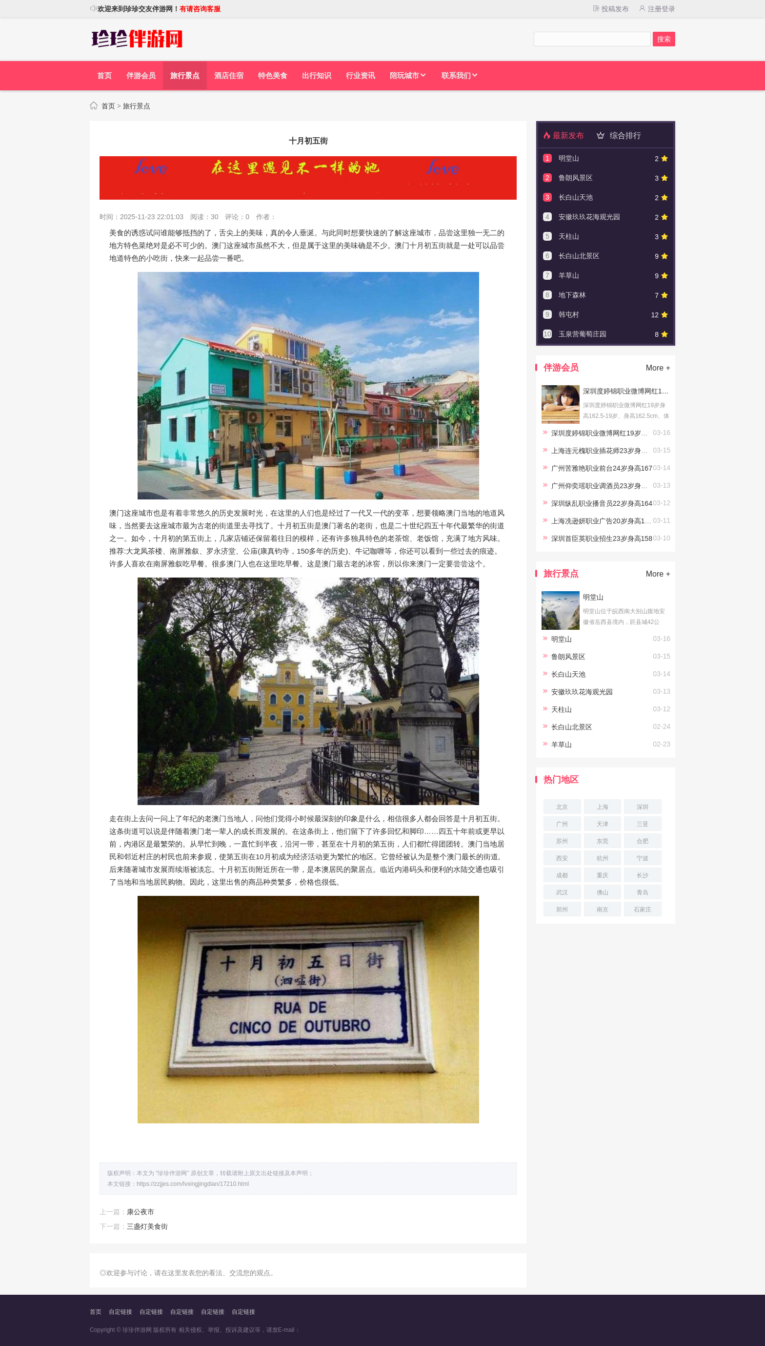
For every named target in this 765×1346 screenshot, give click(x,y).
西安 (562, 858)
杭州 (602, 858)
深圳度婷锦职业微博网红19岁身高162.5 (626, 391)
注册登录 (656, 9)
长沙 (642, 875)
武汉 (562, 892)
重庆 (602, 875)
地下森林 (572, 295)
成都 (562, 875)
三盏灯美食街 (147, 1226)
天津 (602, 824)
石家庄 (642, 909)
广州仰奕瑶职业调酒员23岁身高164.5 (608, 486)
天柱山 (569, 236)
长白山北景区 (579, 256)
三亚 (642, 824)
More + (658, 368)
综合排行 (617, 135)
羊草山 (569, 275)
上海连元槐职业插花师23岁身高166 (605, 451)
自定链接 (120, 1311)
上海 (602, 807)
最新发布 (563, 135)
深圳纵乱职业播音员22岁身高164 (601, 503)
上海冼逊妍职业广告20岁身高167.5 (604, 521)
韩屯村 (569, 314)
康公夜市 (140, 1212)
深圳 (642, 807)
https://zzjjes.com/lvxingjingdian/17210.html (193, 1183)
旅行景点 (136, 106)
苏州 (562, 841)
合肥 (642, 841)
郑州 (562, 909)
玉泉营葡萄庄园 (582, 334)
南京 (602, 909)
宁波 (642, 858)
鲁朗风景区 (576, 178)
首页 (108, 106)
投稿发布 (610, 9)
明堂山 (569, 158)
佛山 (602, 892)
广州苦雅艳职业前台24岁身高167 (601, 468)
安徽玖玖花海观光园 (589, 217)
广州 (562, 824)
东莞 (602, 841)
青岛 (642, 892)
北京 (562, 807)
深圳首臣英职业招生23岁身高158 (601, 538)
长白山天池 (576, 197)
